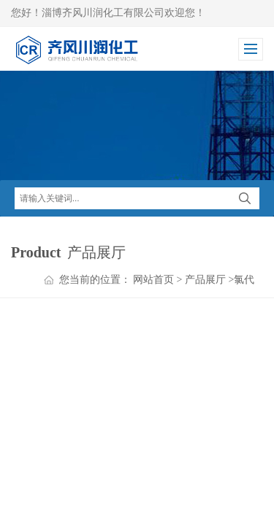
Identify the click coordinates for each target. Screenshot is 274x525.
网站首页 (153, 279)
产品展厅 (205, 279)
